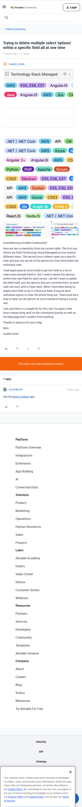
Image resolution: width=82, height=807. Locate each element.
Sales (19, 534)
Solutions (22, 495)
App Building (24, 471)
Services (21, 621)
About (20, 669)
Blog (19, 685)
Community (24, 637)
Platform (22, 439)
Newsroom (23, 701)
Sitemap (41, 761)
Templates (23, 645)
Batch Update (21, 396)
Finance (21, 542)
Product (21, 503)
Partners (21, 613)
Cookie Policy (15, 795)
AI (17, 479)
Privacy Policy (16, 803)
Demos (20, 582)
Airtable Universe (27, 653)
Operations (23, 519)
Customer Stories (27, 590)
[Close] (70, 778)
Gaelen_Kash (17, 64)
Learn (20, 550)
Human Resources (28, 527)
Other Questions (16, 29)
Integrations (24, 455)
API (41, 751)
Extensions (23, 463)
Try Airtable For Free (29, 709)
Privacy (41, 771)
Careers (21, 677)
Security (41, 741)
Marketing (23, 511)
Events (20, 566)
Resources (23, 605)
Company (22, 661)
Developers (23, 629)
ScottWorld (16, 389)
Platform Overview (28, 447)
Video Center (24, 574)
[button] (4, 8)
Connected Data (27, 487)
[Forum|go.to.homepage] (23, 7)
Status (20, 693)
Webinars (22, 598)
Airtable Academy (28, 558)
